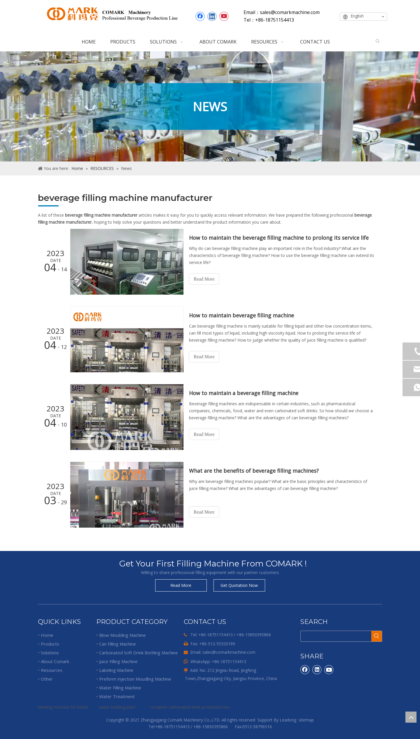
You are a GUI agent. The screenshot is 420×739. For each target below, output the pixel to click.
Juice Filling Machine (118, 661)
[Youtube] (224, 16)
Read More (204, 279)
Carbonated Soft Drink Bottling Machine (138, 652)
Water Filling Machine (120, 688)
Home (47, 635)
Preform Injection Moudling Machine (135, 679)
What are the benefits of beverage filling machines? (254, 470)
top (410, 717)
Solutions (50, 652)
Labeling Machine (116, 670)
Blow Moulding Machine (122, 635)
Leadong (288, 720)
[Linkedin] (212, 16)
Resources (51, 670)
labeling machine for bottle (63, 707)
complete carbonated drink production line (190, 707)
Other (47, 679)
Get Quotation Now (239, 585)
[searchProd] (336, 636)
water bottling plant (117, 707)
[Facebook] (200, 16)
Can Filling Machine (117, 644)
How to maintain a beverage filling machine (243, 393)
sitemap (306, 720)
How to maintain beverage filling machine (241, 315)
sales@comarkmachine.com (229, 652)
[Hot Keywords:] (377, 41)
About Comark (55, 661)
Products (50, 644)
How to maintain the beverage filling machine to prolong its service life (279, 237)
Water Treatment (117, 696)
